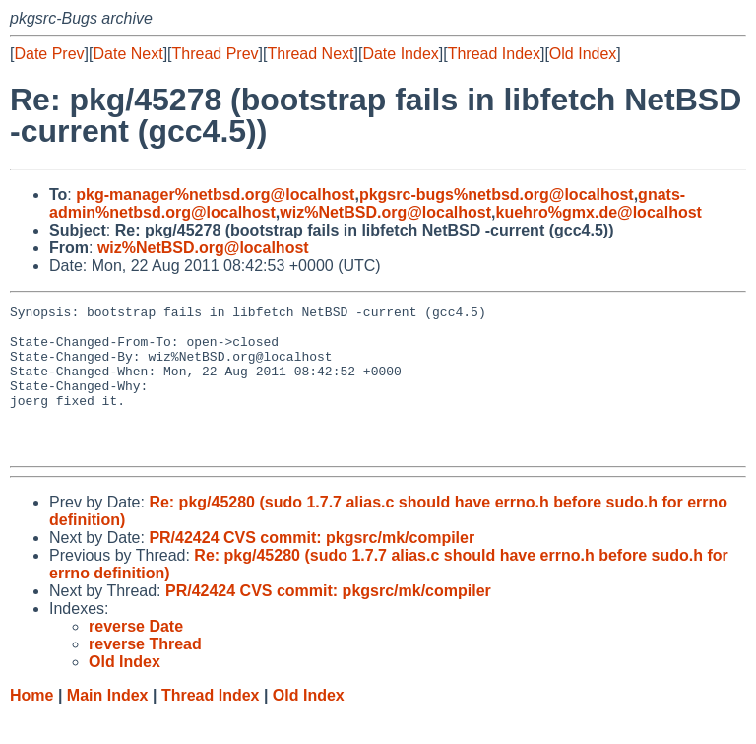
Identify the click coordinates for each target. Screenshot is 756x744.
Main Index (108, 724)
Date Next (127, 53)
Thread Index (494, 53)
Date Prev (49, 53)
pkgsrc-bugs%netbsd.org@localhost (496, 194)
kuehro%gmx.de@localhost (598, 212)
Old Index (582, 53)
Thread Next (310, 53)
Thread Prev (215, 53)
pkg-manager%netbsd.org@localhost (215, 194)
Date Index (400, 53)
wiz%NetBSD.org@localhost (385, 212)
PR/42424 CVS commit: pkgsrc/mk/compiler (311, 567)
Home (31, 724)
